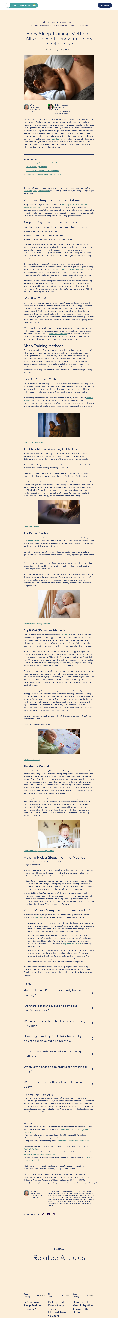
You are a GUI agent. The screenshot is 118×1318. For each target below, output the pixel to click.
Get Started (105, 5)
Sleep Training (27, 1295)
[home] (24, 5)
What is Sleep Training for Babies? (41, 163)
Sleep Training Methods (36, 167)
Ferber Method (34, 540)
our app (39, 917)
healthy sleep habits (58, 333)
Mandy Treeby (34, 107)
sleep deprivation (58, 139)
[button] (8, 5)
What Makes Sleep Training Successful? (44, 174)
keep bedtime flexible (71, 944)
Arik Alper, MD (59, 107)
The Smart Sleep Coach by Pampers (68, 269)
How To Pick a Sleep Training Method (42, 170)
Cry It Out (65, 635)
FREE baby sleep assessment (37, 190)
